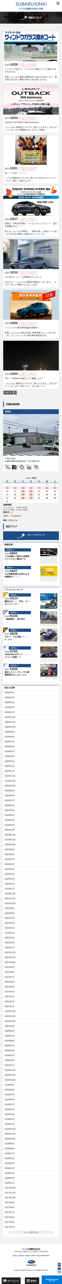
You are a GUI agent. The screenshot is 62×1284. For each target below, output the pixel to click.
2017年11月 (10, 1193)
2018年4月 (10, 1168)
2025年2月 (10, 766)
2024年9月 (10, 791)
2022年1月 (10, 947)
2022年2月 (10, 943)
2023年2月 (10, 884)
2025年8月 (10, 737)
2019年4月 (10, 1109)
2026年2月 (10, 707)
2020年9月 (10, 1026)
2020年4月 (10, 1050)
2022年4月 (10, 933)
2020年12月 (10, 1011)
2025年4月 (10, 756)
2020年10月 (10, 1021)
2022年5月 (10, 928)
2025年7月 (10, 742)
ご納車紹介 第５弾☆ (15, 619)
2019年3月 (10, 1114)
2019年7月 (10, 1095)
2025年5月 (10, 751)
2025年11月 (10, 722)
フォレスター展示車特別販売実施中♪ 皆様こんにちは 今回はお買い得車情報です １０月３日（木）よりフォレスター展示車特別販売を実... (30, 332)
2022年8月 (10, 913)
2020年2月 (10, 1060)
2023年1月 (10, 889)
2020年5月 (10, 1046)
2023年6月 (10, 864)
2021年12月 (10, 952)
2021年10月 (10, 962)
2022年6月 (10, 923)
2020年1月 (10, 1065)
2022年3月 (10, 938)
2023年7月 (10, 859)
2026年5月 (10, 692)
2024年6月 (10, 805)
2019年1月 (10, 1124)
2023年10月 (10, 844)
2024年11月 (10, 781)
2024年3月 (10, 820)
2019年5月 (10, 1104)
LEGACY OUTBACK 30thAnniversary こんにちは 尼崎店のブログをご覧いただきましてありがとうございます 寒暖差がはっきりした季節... (31, 126)
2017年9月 (10, 1202)
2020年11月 (10, 1016)
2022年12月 (10, 894)
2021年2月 (10, 1001)
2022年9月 (10, 908)
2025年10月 (10, 727)
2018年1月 (10, 1183)
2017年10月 (10, 1198)
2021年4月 (10, 992)
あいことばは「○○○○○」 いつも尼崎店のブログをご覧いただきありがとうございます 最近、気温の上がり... (30, 177)
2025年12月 (10, 717)
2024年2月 (10, 825)
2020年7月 (10, 1036)
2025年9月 (10, 732)
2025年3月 (10, 761)
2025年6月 (10, 746)
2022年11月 (10, 898)
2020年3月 (10, 1055)
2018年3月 (10, 1173)
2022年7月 (10, 918)
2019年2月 (10, 1119)
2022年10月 (10, 903)
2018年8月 (10, 1148)
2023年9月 (10, 849)
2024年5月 (10, 810)
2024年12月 (10, 776)
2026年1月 (10, 712)
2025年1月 (10, 771)
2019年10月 (10, 1080)
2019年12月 (10, 1070)
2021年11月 (10, 957)
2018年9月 (10, 1144)
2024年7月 (10, 800)
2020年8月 (10, 1031)
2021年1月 (10, 1006)
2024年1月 (10, 830)
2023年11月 (10, 840)
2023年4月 (10, 874)
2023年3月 (10, 879)
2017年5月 (10, 1222)
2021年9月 (10, 967)
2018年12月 (10, 1129)
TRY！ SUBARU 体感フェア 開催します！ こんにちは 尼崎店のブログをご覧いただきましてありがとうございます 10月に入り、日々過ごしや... (31, 382)
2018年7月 (10, 1153)
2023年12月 (10, 835)
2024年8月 (10, 795)
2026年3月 (10, 702)
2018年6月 (10, 1158)
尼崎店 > (10, 550)
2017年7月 (10, 1212)
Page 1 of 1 (8, 393)
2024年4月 (10, 815)
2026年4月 (10, 697)
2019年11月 (10, 1075)
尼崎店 (8, 411)
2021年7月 (10, 977)
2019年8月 (10, 1090)
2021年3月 (10, 996)
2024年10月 (10, 786)
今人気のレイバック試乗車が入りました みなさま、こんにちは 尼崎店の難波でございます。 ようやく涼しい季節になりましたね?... (31, 281)
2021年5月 (10, 987)
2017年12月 (10, 1188)
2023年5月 (10, 869)
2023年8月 (10, 854)
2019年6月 (10, 1099)
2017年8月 (10, 1207)
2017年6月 (10, 1217)
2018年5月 (10, 1163)
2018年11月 (10, 1134)
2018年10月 (10, 1139)
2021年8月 (10, 972)
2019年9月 (10, 1085)
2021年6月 (10, 982)
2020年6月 (10, 1041)
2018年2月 (10, 1178)
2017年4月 (10, 1227)
